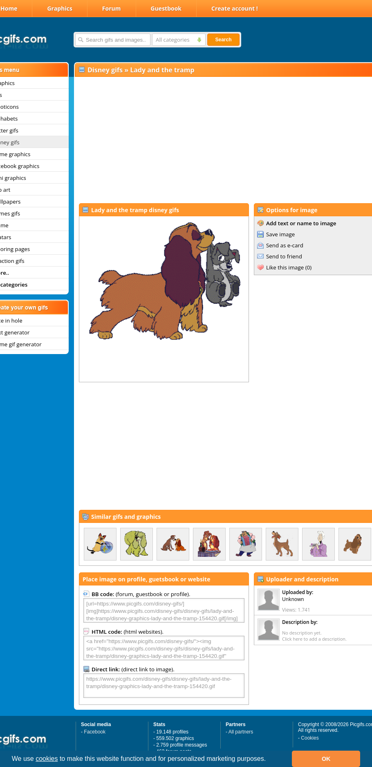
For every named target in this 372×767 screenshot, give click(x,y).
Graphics (59, 8)
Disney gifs (105, 69)
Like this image (285, 267)
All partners (241, 732)
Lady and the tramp (162, 69)
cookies (47, 758)
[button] (269, 759)
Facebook (94, 732)
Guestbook (166, 8)
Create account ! (234, 8)
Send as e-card (284, 245)
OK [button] (326, 759)
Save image (280, 234)
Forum (111, 8)
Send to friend (284, 256)
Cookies (309, 738)
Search (223, 40)
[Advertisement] (218, 139)
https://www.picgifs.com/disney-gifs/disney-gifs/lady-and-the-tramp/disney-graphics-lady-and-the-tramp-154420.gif (163, 685)
